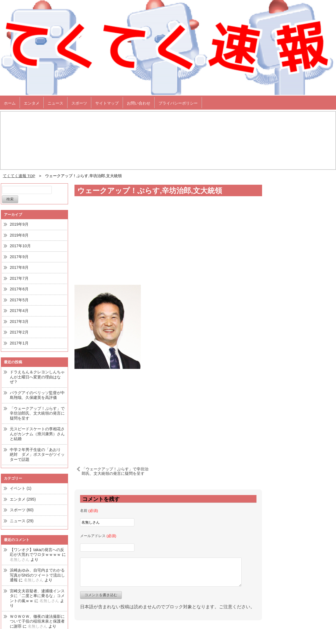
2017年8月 (19, 267)
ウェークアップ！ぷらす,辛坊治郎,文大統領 (149, 191)
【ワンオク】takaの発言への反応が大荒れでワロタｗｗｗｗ (37, 552)
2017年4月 (19, 310)
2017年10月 (20, 246)
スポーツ (79, 103)
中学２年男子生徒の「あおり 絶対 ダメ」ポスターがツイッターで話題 (37, 454)
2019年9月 (19, 224)
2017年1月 (19, 343)
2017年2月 (19, 332)
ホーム (10, 103)
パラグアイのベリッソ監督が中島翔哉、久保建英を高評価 (37, 395)
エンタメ (31, 103)
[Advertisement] (168, 412)
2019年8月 (19, 235)
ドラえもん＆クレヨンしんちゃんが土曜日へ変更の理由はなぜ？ (37, 377)
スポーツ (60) (22, 510)
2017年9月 (19, 257)
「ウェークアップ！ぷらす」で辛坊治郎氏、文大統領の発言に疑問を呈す (37, 413)
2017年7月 (19, 278)
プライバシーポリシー (178, 103)
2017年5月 (19, 300)
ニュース (55, 103)
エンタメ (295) (23, 499)
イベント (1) (20, 488)
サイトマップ (107, 103)
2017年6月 (19, 289)
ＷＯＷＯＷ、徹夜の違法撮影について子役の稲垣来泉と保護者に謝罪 (37, 621)
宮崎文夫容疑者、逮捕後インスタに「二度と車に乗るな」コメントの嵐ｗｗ (37, 596)
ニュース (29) (22, 521)
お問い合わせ (138, 103)
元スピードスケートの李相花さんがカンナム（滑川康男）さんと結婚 (37, 434)
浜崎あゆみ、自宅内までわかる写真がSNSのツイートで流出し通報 (37, 575)
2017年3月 (19, 321)
